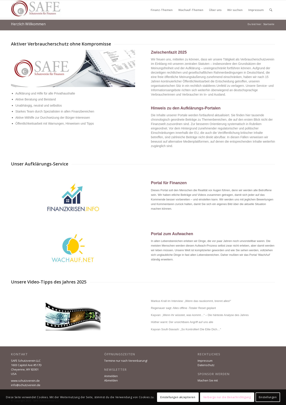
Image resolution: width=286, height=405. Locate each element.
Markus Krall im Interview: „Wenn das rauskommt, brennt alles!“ (191, 301)
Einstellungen (268, 397)
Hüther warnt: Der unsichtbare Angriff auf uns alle (182, 322)
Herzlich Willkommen (28, 24)
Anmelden (111, 376)
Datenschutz (206, 365)
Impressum (205, 361)
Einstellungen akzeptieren (177, 397)
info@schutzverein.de (25, 385)
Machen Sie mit (208, 380)
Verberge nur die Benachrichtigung (227, 397)
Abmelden (111, 380)
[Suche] (270, 10)
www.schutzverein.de (25, 381)
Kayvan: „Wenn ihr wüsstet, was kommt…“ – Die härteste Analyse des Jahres (200, 315)
